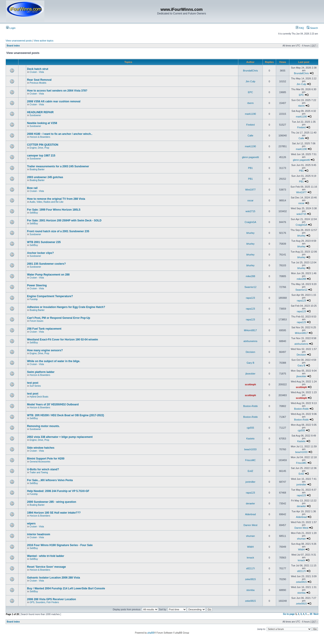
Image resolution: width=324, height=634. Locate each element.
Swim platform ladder (40, 372)
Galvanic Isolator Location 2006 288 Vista (53, 577)
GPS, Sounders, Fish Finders (44, 602)
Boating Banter (37, 169)
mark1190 (250, 114)
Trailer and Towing (39, 472)
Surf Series (35, 386)
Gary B (250, 362)
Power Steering (37, 285)
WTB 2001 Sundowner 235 (44, 242)
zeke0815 (250, 579)
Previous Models (38, 83)
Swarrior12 (250, 287)
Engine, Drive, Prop (39, 148)
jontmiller (250, 481)
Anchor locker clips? (40, 253)
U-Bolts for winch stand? (43, 469)
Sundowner (35, 115)
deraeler (250, 503)
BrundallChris (250, 70)
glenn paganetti (250, 157)
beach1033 (250, 449)
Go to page (289, 614)
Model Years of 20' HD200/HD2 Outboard (53, 404)
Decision (250, 352)
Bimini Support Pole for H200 (45, 458)
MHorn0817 (250, 330)
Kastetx (250, 438)
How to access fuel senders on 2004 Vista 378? (57, 90)
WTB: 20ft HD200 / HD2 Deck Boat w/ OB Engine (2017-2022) (65, 415)
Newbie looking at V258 (42, 123)
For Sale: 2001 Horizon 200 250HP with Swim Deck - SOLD (64, 220)
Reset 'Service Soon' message (46, 566)
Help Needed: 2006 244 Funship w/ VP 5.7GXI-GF (58, 491)
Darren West (250, 525)
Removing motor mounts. (43, 426)
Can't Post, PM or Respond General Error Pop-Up (58, 317)
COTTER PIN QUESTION (42, 144)
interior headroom (38, 534)
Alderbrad (250, 514)
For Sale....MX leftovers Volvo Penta (50, 480)
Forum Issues (36, 321)
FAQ (300, 28)
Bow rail (32, 188)
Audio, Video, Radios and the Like (46, 202)
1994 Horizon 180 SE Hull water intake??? (54, 512)
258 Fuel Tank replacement (44, 328)
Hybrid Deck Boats (39, 396)
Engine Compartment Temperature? (50, 296)
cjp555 (250, 427)
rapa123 (250, 297)
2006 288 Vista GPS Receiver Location (51, 599)
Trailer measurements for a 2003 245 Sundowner (58, 166)
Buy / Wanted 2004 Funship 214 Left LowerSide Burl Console (66, 588)
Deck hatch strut (37, 69)
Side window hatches (40, 447)
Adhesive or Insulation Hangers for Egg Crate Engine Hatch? (66, 307)
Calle (250, 135)
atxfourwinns (250, 341)
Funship (34, 299)
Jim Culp (250, 81)
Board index (13, 45)
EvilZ (250, 471)
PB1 (250, 168)
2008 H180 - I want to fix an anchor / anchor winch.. (59, 134)
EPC (250, 92)
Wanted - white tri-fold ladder (45, 556)
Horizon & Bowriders (40, 137)
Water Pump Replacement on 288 (48, 274)
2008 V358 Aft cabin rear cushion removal (53, 101)
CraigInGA (250, 222)
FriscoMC (250, 460)
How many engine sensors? (45, 350)
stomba (250, 590)
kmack (250, 557)
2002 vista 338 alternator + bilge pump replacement (59, 437)
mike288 (250, 276)
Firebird (250, 124)
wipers (31, 523)
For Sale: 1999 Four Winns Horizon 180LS (53, 209)
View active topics (43, 40)
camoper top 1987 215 (41, 155)
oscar (251, 200)
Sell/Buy (34, 212)
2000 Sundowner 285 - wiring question (51, 501)
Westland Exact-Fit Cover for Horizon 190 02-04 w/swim (62, 339)
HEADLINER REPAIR (40, 112)
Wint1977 (250, 189)
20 (311, 614)
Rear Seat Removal (39, 79)
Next (315, 614)
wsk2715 (250, 211)
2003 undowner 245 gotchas (45, 177)
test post (32, 382)
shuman (250, 536)
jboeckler (250, 373)
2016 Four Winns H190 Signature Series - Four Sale (59, 545)
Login (11, 28)
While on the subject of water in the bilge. (53, 361)
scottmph (250, 384)
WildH (250, 546)
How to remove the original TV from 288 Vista (56, 198)
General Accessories (40, 461)
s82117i (250, 568)
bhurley (250, 233)
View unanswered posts (19, 40)
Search (312, 28)
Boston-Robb (250, 406)
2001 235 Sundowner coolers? (46, 263)
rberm (250, 103)
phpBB (150, 633)
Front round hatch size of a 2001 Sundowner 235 (58, 231)
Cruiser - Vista (37, 72)
